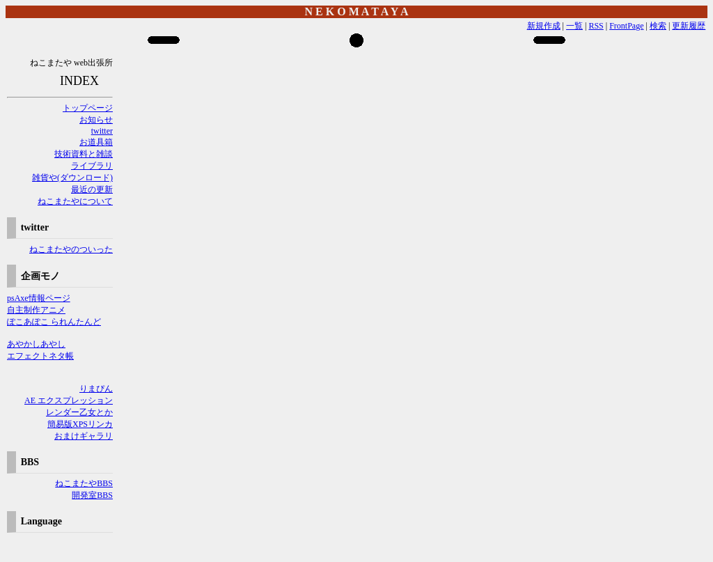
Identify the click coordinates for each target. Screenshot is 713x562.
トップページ (88, 108)
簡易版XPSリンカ (80, 424)
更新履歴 (688, 26)
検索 (658, 26)
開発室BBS (92, 495)
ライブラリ (92, 166)
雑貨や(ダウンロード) (72, 177)
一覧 (574, 26)
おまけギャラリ (83, 436)
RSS (595, 26)
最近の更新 (92, 189)
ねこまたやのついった (71, 249)
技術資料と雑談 (83, 154)
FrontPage (626, 26)
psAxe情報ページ (38, 298)
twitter (102, 131)
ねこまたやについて (75, 201)
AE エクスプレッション (68, 400)
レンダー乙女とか (79, 412)
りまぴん (96, 388)
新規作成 (544, 26)
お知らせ (96, 120)
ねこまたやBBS (84, 483)
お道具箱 (96, 142)
